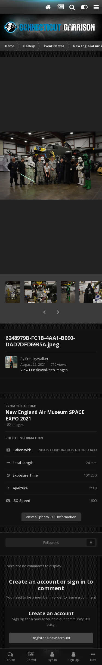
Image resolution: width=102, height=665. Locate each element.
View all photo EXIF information (51, 516)
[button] (44, 312)
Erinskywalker (36, 358)
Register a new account (51, 637)
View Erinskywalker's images (44, 369)
